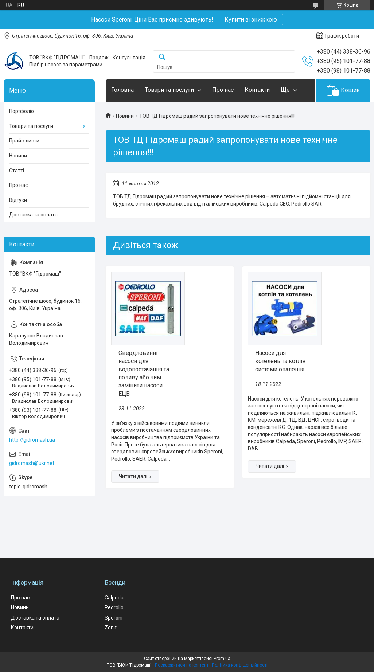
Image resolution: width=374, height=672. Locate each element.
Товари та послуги (169, 89)
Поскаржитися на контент (182, 665)
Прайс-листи (24, 141)
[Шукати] (162, 57)
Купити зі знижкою (251, 19)
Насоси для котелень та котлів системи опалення (280, 361)
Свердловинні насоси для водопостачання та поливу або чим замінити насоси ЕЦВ (143, 373)
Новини (125, 116)
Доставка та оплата (33, 215)
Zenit (111, 627)
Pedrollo (114, 607)
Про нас (223, 89)
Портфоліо (21, 111)
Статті (16, 170)
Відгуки (18, 200)
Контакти (257, 89)
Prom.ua (222, 658)
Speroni (113, 618)
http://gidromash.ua (32, 440)
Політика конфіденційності (240, 665)
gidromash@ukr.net (31, 463)
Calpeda (114, 598)
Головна (122, 89)
